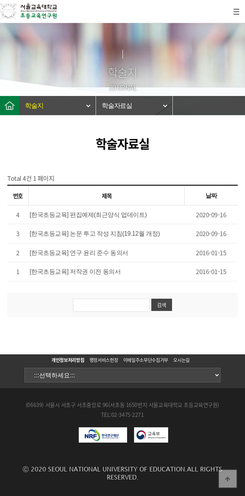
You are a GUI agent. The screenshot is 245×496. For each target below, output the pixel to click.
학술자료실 (117, 105)
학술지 (34, 105)
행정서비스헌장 (103, 360)
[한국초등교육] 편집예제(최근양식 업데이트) (88, 215)
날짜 (211, 195)
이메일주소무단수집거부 (145, 360)
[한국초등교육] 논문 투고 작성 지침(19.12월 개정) (95, 233)
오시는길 (181, 360)
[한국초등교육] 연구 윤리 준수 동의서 (79, 253)
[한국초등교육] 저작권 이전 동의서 (75, 271)
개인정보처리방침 (67, 360)
